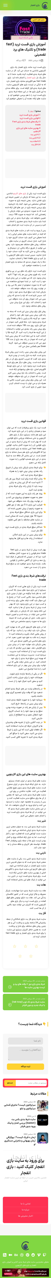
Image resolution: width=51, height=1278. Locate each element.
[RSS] (4, 1255)
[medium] (10, 1255)
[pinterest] (27, 1255)
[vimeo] (39, 1255)
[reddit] (33, 1255)
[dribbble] (21, 1255)
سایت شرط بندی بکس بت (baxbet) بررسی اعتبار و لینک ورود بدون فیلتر (21, 1123)
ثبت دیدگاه (25, 1066)
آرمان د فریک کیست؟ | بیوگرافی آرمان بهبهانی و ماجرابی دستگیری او (19, 1141)
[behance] (16, 1255)
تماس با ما (25, 1203)
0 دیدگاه (21, 60)
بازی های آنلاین (38, 19)
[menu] (5, 5)
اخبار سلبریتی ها (25, 1216)
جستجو (10, 1083)
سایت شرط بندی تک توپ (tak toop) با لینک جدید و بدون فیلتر (28, 1003)
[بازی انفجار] (45, 5)
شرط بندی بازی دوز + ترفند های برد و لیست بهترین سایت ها (29, 986)
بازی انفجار (34, 5)
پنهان (31, 111)
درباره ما (25, 1209)
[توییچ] (44, 1255)
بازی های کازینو (19, 193)
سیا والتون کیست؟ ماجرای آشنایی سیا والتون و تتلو (19, 1106)
